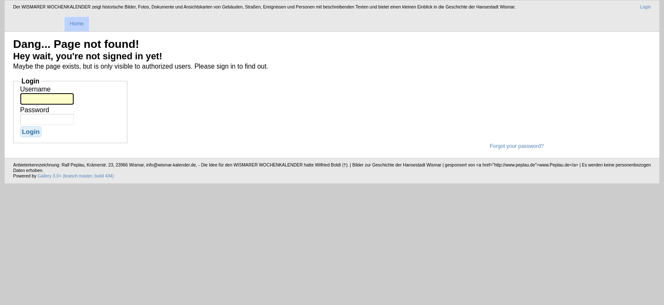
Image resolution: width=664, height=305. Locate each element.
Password (34, 110)
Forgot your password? (517, 146)
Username (35, 89)
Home (76, 24)
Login (645, 7)
